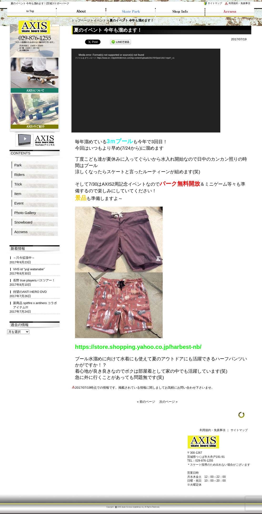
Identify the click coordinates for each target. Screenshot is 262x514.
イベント (100, 20)
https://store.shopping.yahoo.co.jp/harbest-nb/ (138, 347)
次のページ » (168, 401)
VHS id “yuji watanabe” (29, 269)
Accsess (21, 232)
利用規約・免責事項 (237, 3)
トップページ (80, 20)
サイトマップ (212, 3)
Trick (18, 184)
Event (18, 203)
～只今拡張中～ (24, 258)
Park (18, 165)
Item (17, 194)
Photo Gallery (25, 213)
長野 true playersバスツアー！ (34, 280)
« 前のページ (146, 401)
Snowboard (23, 222)
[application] (145, 90)
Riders (19, 175)
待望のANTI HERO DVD (30, 292)
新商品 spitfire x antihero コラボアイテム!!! (35, 305)
